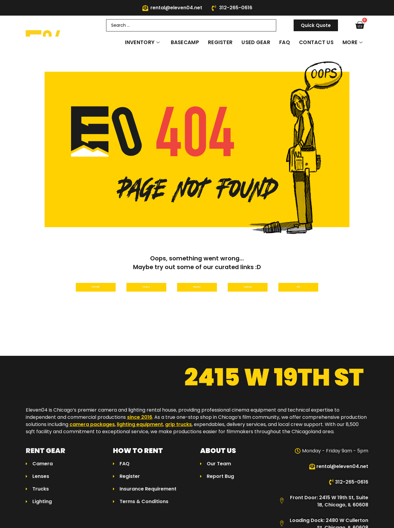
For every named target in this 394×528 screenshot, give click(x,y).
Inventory (142, 42)
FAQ (284, 42)
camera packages (92, 428)
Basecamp (185, 42)
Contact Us (316, 42)
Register (220, 42)
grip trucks (178, 428)
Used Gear (255, 42)
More (352, 42)
